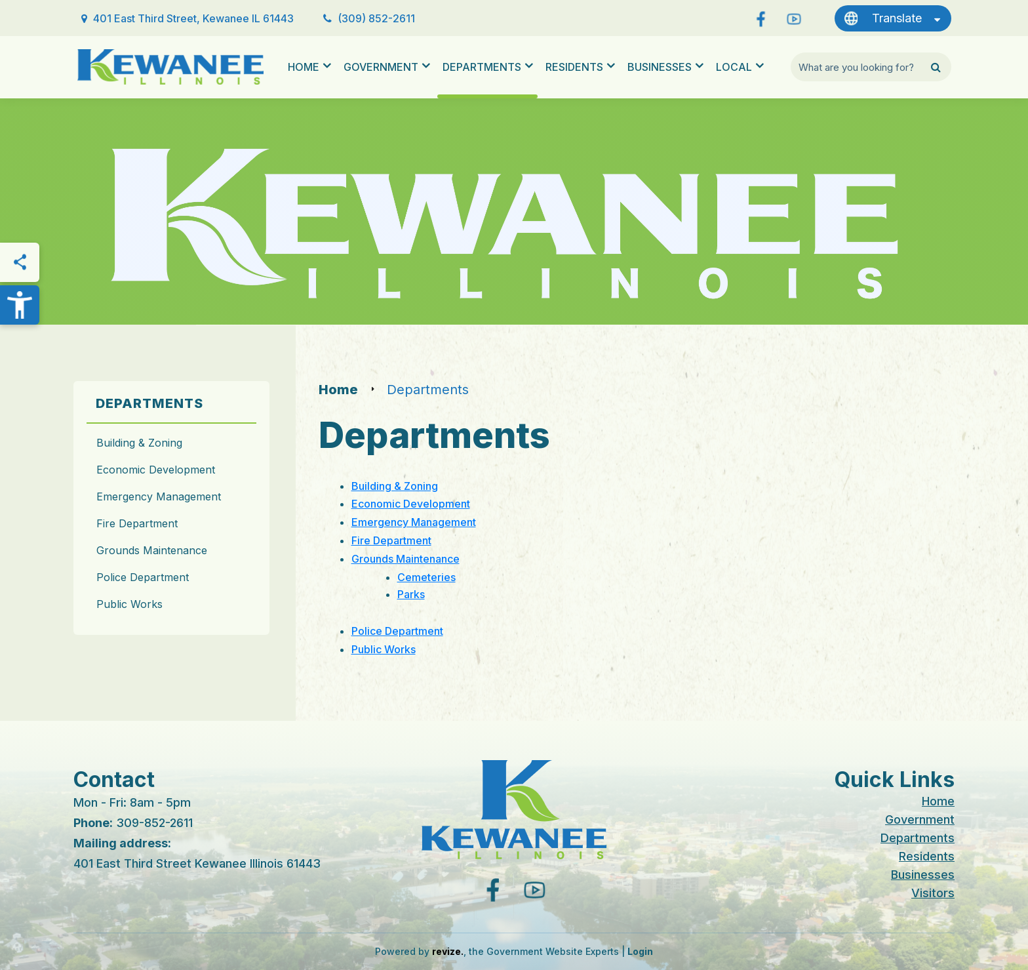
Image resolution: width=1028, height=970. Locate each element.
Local (734, 66)
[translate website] (893, 18)
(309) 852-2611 (376, 18)
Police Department (142, 577)
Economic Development (155, 469)
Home (303, 66)
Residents (574, 66)
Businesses (659, 66)
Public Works (129, 604)
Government (381, 66)
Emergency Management (158, 496)
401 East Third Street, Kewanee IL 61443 (193, 18)
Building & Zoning (139, 442)
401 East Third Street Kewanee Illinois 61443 (197, 863)
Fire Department (137, 523)
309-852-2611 (154, 823)
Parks (411, 594)
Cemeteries (426, 577)
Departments (482, 66)
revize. (448, 951)
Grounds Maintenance (151, 550)
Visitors (933, 893)
